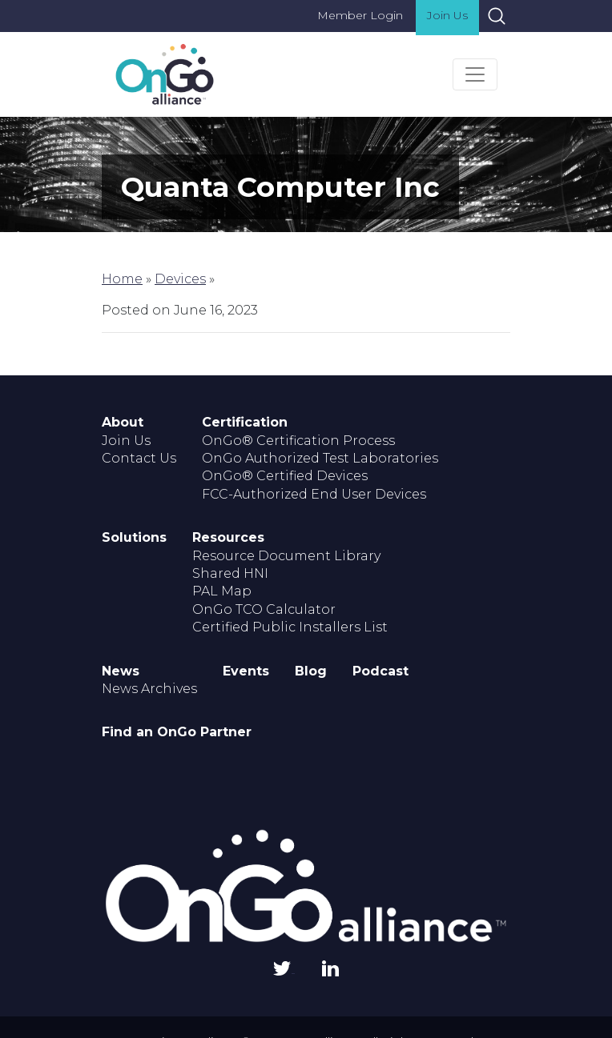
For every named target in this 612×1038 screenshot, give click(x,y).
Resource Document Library (286, 555)
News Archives (149, 688)
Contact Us (139, 458)
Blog (311, 671)
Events (246, 671)
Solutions (134, 537)
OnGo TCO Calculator (264, 609)
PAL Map (222, 591)
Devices (180, 279)
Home (122, 279)
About (122, 422)
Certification (245, 422)
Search (496, 16)
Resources (228, 537)
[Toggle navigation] (475, 74)
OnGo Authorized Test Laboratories (320, 458)
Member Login (360, 15)
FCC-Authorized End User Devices (314, 494)
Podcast (380, 671)
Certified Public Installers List (290, 627)
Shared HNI (230, 573)
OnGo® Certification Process (298, 440)
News (120, 671)
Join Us (447, 15)
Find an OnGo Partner (177, 731)
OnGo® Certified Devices (285, 475)
